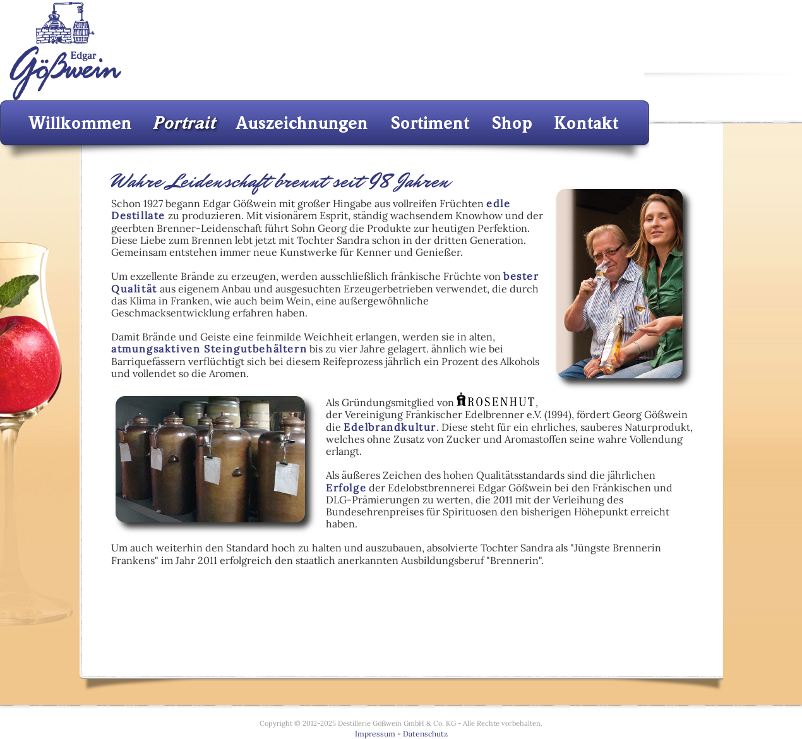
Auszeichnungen (305, 122)
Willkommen (84, 123)
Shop (514, 122)
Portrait (186, 122)
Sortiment (434, 122)
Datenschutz (425, 733)
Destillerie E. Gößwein (65, 50)
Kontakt (587, 122)
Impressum (375, 733)
